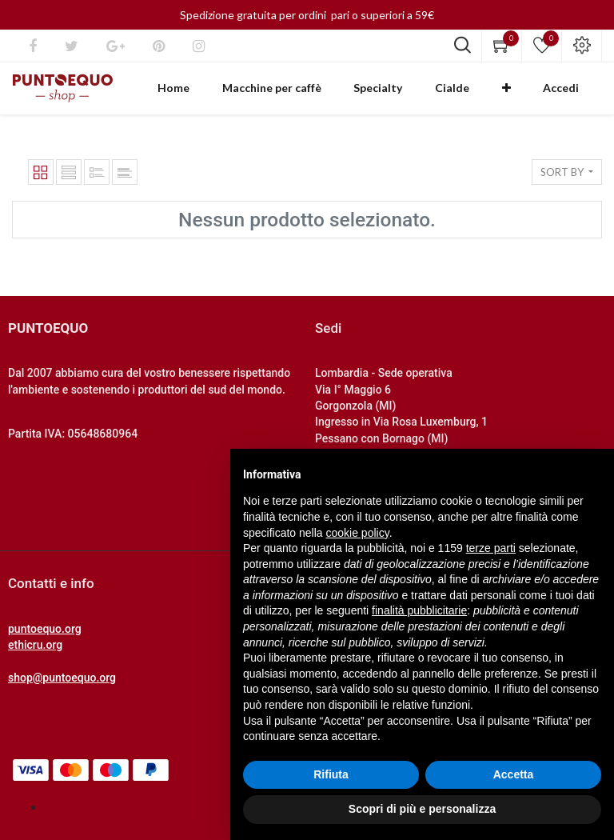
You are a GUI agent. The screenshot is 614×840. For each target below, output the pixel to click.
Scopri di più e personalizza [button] (422, 808)
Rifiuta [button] (331, 774)
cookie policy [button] (357, 532)
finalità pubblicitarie (419, 610)
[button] (533, 94)
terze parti (491, 548)
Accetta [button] (513, 774)
